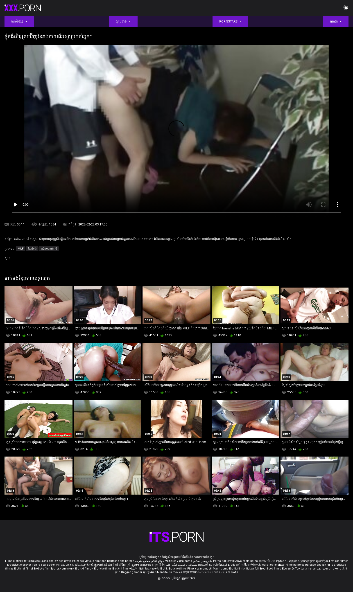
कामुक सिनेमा (159, 564)
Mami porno (221, 568)
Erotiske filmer (178, 568)
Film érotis (231, 572)
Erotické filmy (103, 568)
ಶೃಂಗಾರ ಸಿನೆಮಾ (103, 564)
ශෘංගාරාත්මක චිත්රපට (210, 572)
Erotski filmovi (84, 568)
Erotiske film (42, 568)
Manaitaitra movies (170, 572)
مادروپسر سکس (203, 561)
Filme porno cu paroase (300, 564)
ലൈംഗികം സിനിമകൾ (213, 564)
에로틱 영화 (137, 568)
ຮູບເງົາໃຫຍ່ (150, 572)
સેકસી (90, 564)
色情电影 (256, 564)
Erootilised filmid (271, 568)
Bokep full (252, 568)
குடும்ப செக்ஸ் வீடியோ (71, 564)
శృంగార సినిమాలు (141, 564)
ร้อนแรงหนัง (152, 568)
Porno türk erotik (224, 561)
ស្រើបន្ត (246, 564)
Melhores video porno (178, 561)
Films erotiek (13, 561)
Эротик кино (325, 564)
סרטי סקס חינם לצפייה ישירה (323, 568)
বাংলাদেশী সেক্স (267, 561)
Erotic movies (31, 561)
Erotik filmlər (237, 568)
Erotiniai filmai (24, 568)
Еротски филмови (62, 568)
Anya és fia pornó (246, 561)
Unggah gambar (132, 572)
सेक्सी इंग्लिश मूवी (121, 564)
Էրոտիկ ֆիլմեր (288, 561)
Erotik (164, 568)
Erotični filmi (120, 568)
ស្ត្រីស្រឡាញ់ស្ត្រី (49, 248)
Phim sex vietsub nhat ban (89, 561)
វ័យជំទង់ (32, 248)
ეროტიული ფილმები (314, 561)
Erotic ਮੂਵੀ (235, 564)
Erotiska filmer (338, 561)
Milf (21, 248)
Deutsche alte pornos (120, 561)
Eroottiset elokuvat (19, 564)
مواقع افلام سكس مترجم (149, 561)
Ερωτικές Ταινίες (293, 568)
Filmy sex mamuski (199, 568)
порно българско (43, 564)
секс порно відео (273, 564)
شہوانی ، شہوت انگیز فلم (182, 564)
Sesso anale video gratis (56, 561)
